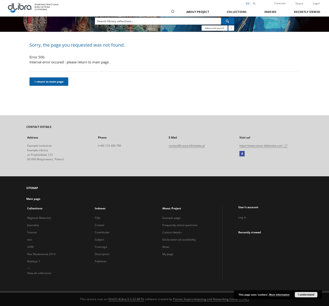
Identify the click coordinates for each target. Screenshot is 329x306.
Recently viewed (307, 12)
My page (167, 254)
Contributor (102, 232)
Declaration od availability (179, 239)
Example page (171, 218)
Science (32, 232)
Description (102, 254)
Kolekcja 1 (33, 261)
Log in (242, 217)
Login (316, 3)
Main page (33, 199)
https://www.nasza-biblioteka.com (263, 146)
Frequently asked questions (179, 225)
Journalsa (33, 225)
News (165, 247)
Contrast (280, 3)
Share (299, 3)
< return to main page (48, 82)
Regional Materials (39, 218)
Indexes (270, 12)
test (29, 239)
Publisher (101, 261)
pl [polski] (254, 3)
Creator (100, 225)
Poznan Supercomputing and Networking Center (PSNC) (211, 299)
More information (279, 294)
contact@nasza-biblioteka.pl (187, 146)
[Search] (227, 21)
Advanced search (214, 28)
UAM (30, 247)
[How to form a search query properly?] (231, 28)
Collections (237, 12)
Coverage (101, 247)
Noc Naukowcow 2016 (41, 254)
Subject (99, 239)
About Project (197, 12)
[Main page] (172, 12)
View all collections (39, 273)
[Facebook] (242, 154)
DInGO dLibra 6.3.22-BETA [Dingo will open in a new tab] (126, 299)
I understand (306, 294)
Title (97, 218)
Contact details (172, 232)
